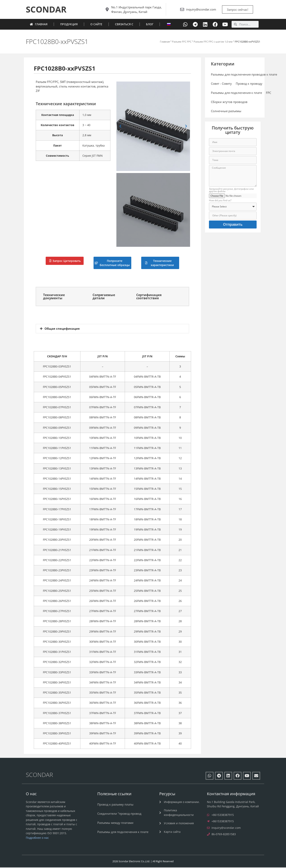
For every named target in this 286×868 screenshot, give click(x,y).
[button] (120, 127)
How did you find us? (220, 201)
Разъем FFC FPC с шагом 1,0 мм (213, 42)
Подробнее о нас (37, 838)
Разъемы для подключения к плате (236, 93)
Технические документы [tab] (54, 297)
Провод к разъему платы (115, 805)
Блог (149, 25)
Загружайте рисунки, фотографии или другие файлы (231, 190)
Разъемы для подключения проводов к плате (244, 75)
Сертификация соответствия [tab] (148, 297)
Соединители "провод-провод (119, 814)
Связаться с (124, 25)
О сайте (96, 25)
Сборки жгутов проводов (229, 102)
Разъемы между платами (115, 823)
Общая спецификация (62, 329)
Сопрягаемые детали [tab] (104, 297)
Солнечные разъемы (226, 112)
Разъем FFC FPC (181, 42)
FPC (268, 93)
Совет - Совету (221, 84)
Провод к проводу (249, 84)
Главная (38, 25)
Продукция (69, 25)
